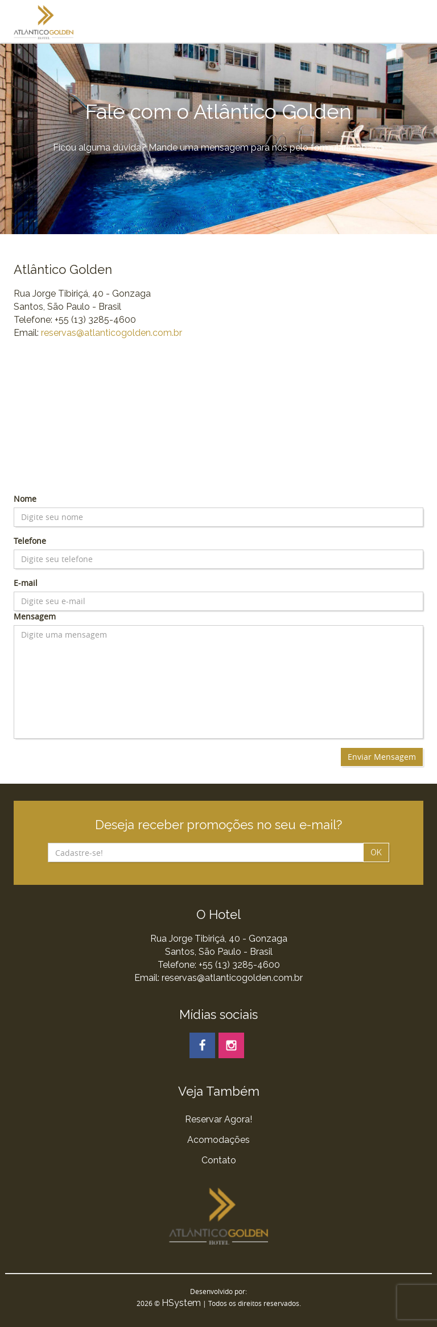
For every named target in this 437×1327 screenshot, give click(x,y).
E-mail (26, 582)
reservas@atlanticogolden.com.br (111, 332)
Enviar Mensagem (382, 756)
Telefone (30, 540)
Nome (25, 498)
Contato (218, 1160)
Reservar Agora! (218, 1119)
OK (376, 852)
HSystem (181, 1302)
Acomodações (218, 1139)
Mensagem (35, 616)
